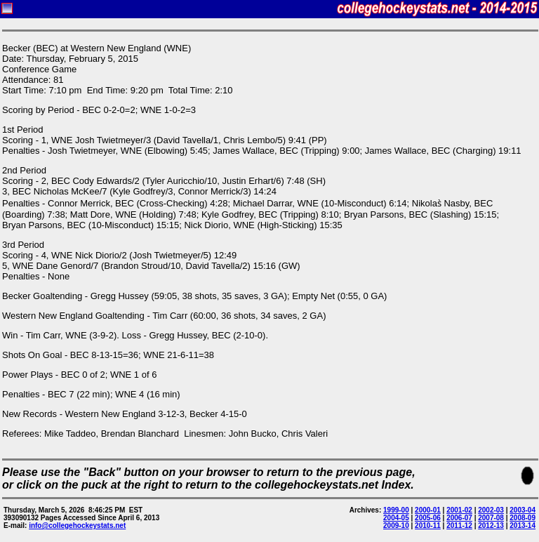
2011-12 (459, 525)
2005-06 (428, 518)
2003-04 (522, 510)
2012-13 (491, 525)
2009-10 (396, 525)
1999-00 (396, 510)
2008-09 (522, 518)
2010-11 (428, 525)
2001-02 (459, 510)
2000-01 (428, 510)
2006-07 (459, 518)
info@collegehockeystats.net (77, 525)
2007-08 (491, 518)
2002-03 (491, 510)
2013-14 (522, 525)
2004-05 (396, 518)
